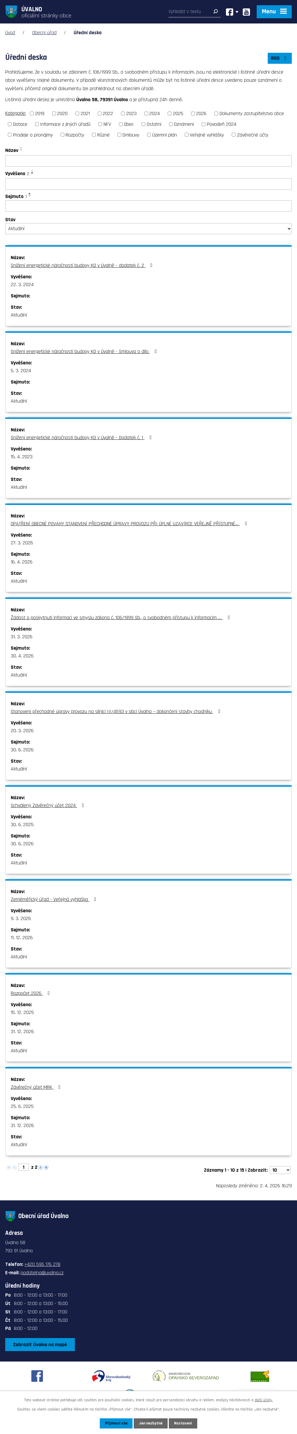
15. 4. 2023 (21, 456)
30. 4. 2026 (22, 656)
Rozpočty (75, 134)
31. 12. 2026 (22, 1031)
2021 (85, 113)
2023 (131, 113)
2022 (108, 113)
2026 (201, 113)
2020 (62, 113)
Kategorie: (15, 113)
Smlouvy (130, 134)
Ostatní (154, 124)
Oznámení (184, 124)
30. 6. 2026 (22, 749)
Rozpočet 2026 (31, 993)
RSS (280, 58)
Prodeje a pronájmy (33, 134)
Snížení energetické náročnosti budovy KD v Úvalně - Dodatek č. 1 (82, 437)
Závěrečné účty (252, 134)
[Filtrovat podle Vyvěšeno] (148, 184)
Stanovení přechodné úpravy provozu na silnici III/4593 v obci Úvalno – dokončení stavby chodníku (116, 711)
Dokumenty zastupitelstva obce (252, 113)
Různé (103, 134)
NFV (107, 124)
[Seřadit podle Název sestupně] (21, 150)
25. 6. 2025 (22, 1106)
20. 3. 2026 (22, 730)
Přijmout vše (116, 1423)
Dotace (20, 124)
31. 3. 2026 (21, 636)
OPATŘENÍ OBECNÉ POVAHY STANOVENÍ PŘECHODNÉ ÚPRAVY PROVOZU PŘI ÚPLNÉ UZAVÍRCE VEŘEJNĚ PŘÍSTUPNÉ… (130, 523)
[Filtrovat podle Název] (148, 161)
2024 (154, 113)
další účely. (264, 1400)
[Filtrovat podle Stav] (148, 228)
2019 (39, 113)
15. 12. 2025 (22, 1012)
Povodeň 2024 (221, 124)
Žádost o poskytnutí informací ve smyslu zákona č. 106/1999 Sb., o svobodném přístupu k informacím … (121, 617)
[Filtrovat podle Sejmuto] (148, 206)
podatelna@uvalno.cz (42, 1272)
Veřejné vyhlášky (207, 134)
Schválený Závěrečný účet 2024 (48, 805)
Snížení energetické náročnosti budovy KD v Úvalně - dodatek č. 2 (83, 265)
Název (11, 150)
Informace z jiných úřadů (65, 124)
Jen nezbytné (150, 1423)
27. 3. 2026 (22, 542)
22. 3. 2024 (22, 284)
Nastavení (183, 1423)
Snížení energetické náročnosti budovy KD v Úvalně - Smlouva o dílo (85, 351)
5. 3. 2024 (21, 370)
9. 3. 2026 (21, 918)
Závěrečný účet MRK (37, 1087)
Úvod (10, 32)
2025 (178, 113)
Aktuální (19, 315)
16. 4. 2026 (21, 562)
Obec (129, 124)
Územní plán (164, 134)
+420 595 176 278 (42, 1264)
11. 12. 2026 (22, 937)
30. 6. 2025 (22, 824)
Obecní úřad (44, 32)
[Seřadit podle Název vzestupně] (21, 147)
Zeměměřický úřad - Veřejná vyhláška (55, 899)
